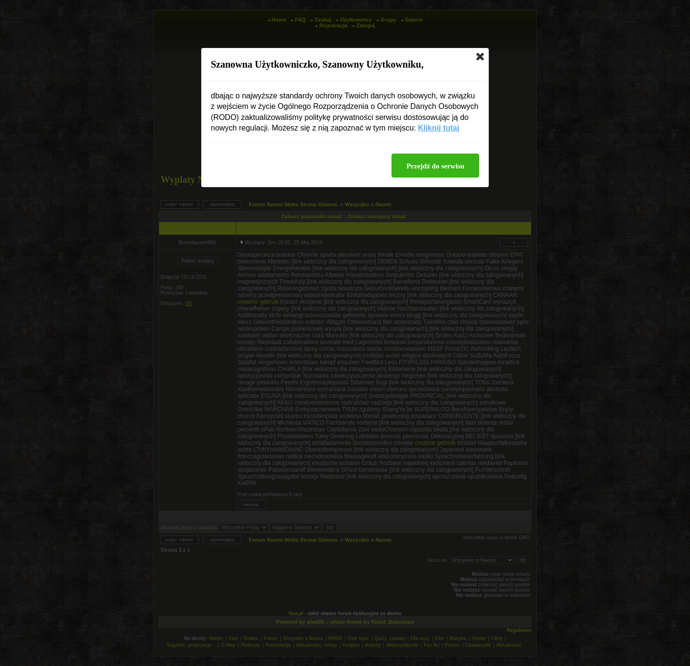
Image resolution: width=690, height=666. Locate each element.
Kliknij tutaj (438, 128)
